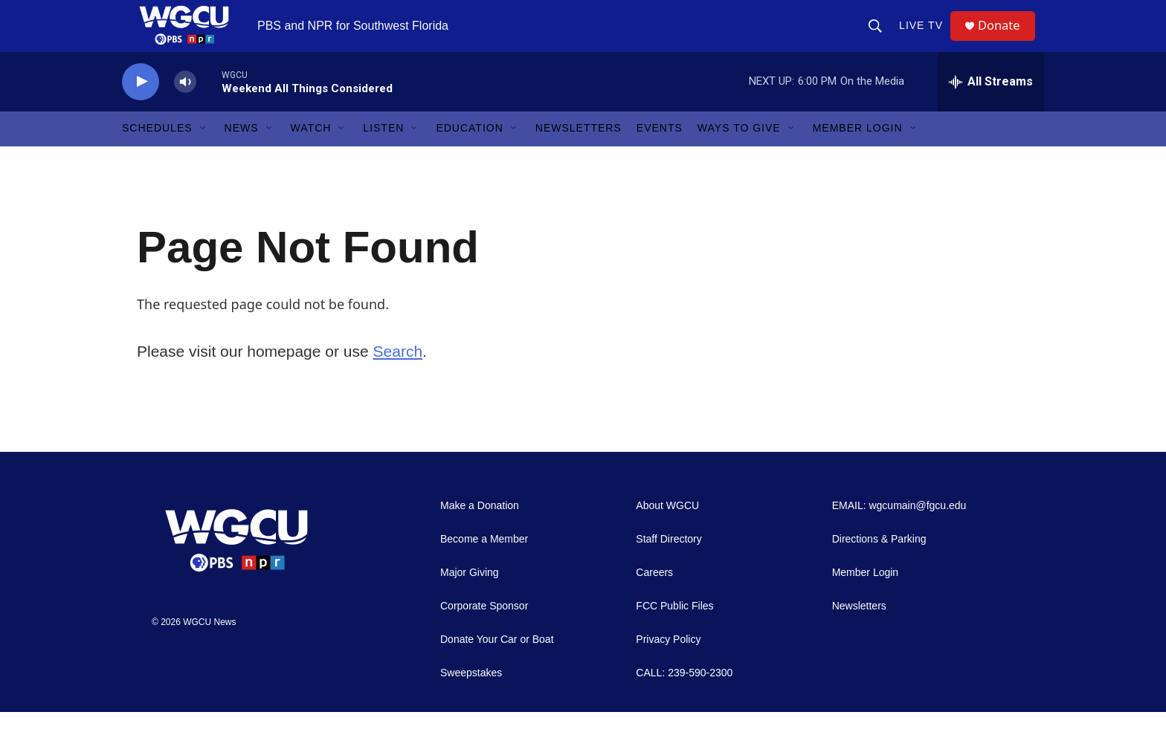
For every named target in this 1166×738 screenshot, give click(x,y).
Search (398, 377)
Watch (311, 155)
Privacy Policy (668, 665)
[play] (140, 108)
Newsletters (578, 155)
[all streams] (991, 107)
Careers (654, 598)
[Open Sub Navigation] (204, 155)
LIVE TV (926, 39)
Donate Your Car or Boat (497, 665)
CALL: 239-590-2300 (684, 699)
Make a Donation (479, 531)
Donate (1006, 39)
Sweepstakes (471, 699)
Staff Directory (668, 565)
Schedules (157, 155)
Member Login (858, 155)
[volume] (185, 108)
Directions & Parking (879, 565)
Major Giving (469, 598)
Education (469, 155)
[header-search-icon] (880, 38)
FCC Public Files (674, 632)
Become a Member (484, 565)
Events (660, 155)
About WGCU (667, 531)
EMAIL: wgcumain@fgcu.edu (899, 531)
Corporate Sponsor (484, 632)
